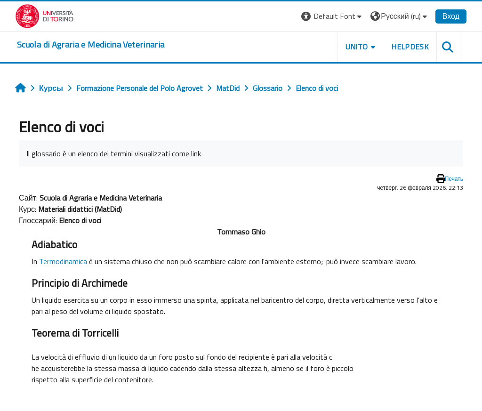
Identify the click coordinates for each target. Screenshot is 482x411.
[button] (332, 16)
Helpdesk (410, 46)
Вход (450, 16)
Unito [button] (356, 46)
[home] (90, 45)
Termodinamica (63, 261)
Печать (454, 178)
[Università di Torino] (44, 15)
